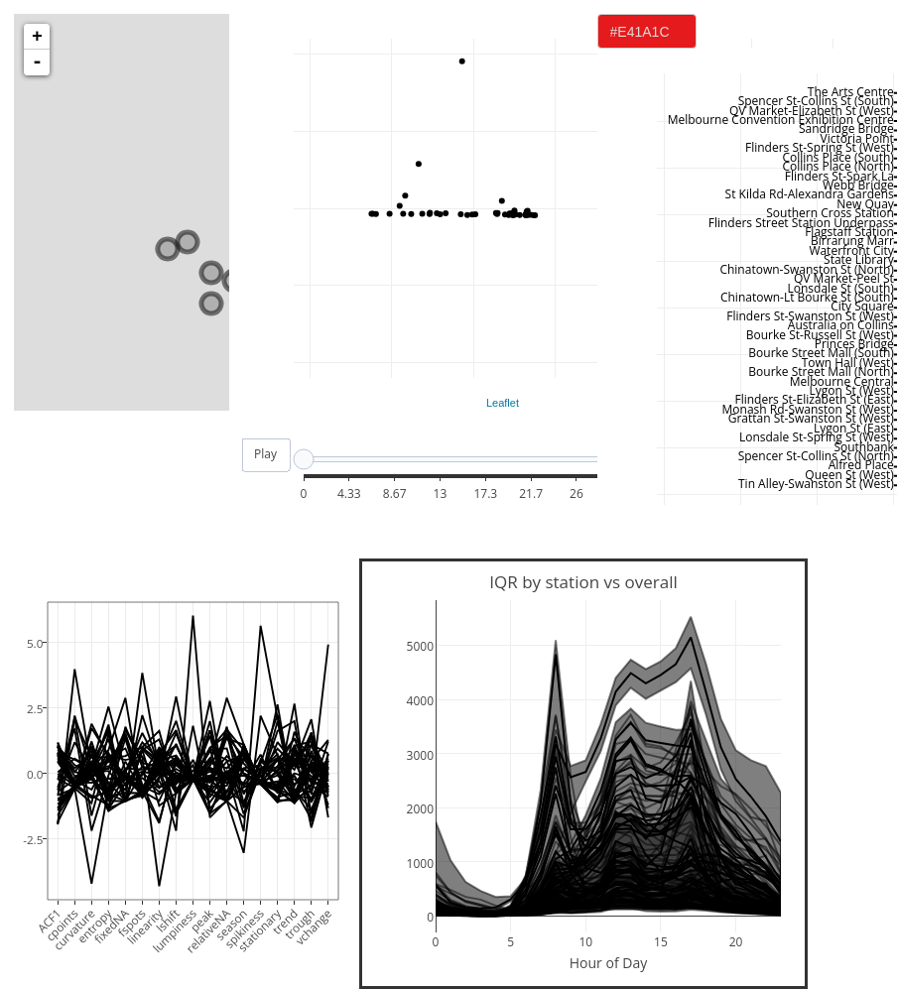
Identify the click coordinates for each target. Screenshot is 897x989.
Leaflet (502, 403)
